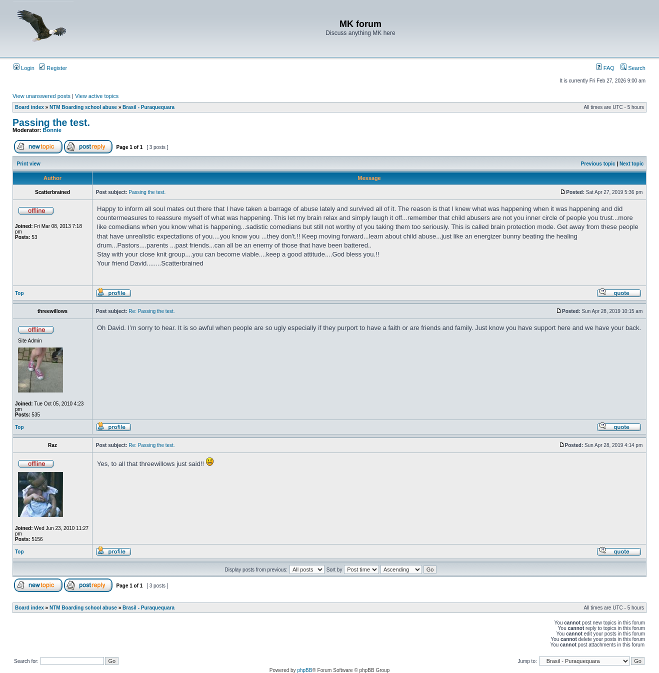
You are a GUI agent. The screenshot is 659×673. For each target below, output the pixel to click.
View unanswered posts (41, 96)
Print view (28, 163)
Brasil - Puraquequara (148, 107)
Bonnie (52, 130)
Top (19, 293)
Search (633, 68)
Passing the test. (51, 122)
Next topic (632, 163)
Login (24, 68)
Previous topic (598, 163)
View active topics (96, 96)
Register (53, 68)
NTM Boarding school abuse (83, 107)
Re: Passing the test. (151, 311)
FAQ (605, 68)
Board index (29, 107)
